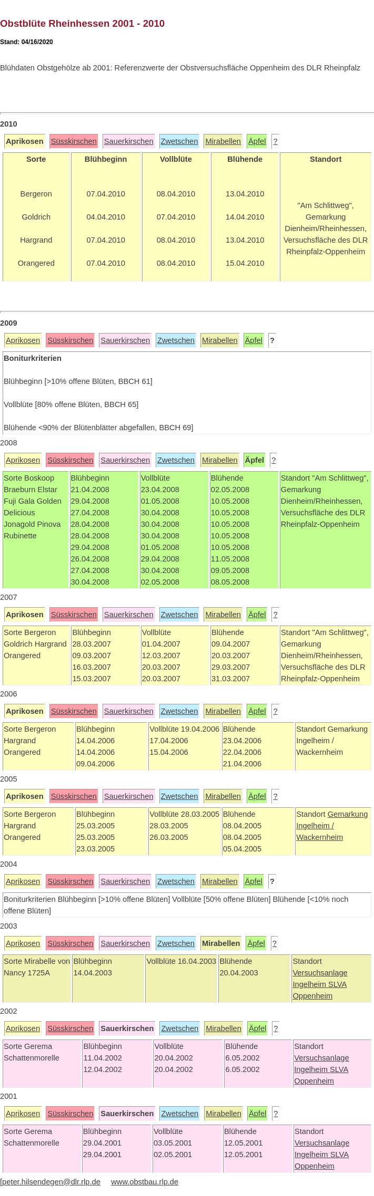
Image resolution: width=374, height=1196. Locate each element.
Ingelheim (310, 984)
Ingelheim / (315, 825)
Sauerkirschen (129, 141)
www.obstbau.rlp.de (144, 1182)
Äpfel (257, 141)
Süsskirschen (74, 141)
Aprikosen (23, 340)
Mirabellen (223, 141)
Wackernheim (319, 837)
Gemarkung (348, 814)
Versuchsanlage (319, 973)
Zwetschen (179, 141)
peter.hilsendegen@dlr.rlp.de (51, 1182)
